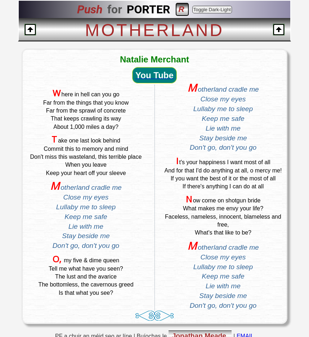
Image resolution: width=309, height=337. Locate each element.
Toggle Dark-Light (212, 9)
